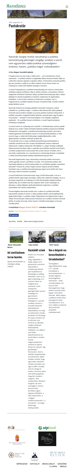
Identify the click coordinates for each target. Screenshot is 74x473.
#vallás (19, 221)
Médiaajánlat (48, 464)
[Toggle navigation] (67, 7)
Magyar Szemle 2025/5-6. (29, 207)
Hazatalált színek (36, 250)
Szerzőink (62, 464)
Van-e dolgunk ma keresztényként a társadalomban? (57, 254)
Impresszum (22, 464)
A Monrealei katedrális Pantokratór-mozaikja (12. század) (30, 211)
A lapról (53, 466)
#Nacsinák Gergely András (33, 221)
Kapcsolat (35, 464)
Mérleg (63, 466)
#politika (12, 221)
